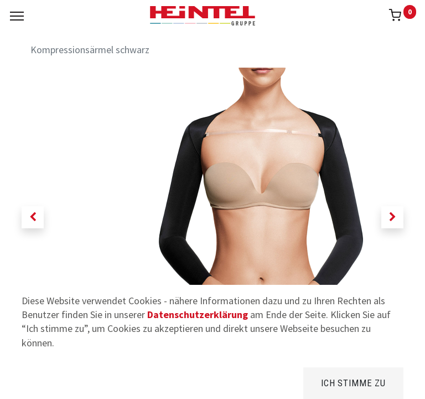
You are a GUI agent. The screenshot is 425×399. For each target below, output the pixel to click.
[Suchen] (124, 382)
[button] (33, 217)
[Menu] (17, 16)
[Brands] (213, 382)
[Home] (37, 382)
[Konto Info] (388, 382)
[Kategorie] (301, 382)
